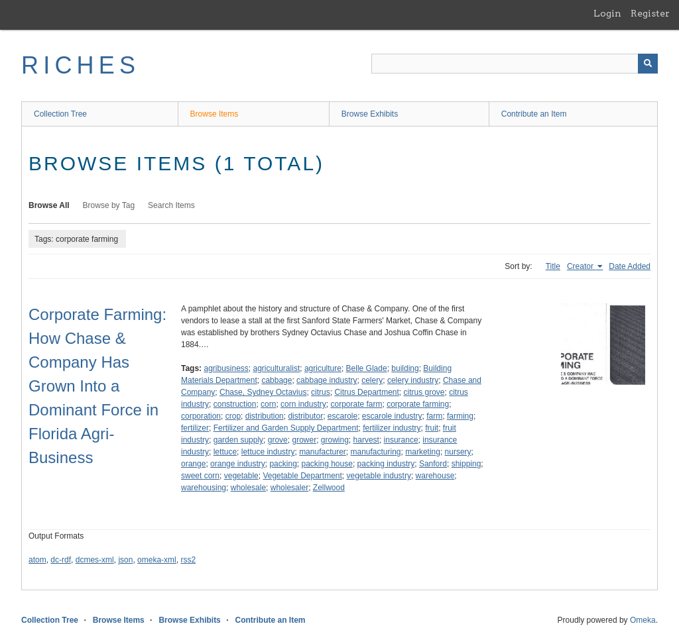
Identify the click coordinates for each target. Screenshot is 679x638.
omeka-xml (156, 559)
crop (233, 416)
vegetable (241, 475)
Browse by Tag (109, 205)
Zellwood (329, 487)
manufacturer (322, 451)
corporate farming (418, 404)
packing (282, 463)
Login (607, 13)
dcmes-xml (95, 559)
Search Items (171, 205)
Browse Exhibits (369, 114)
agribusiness (226, 368)
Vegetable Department (302, 475)
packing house (326, 463)
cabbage (276, 380)
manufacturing (376, 451)
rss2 (188, 559)
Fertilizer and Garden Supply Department (286, 428)
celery (372, 380)
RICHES (80, 65)
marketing (422, 451)
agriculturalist (276, 368)
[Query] (514, 64)
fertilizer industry (391, 428)
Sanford (433, 463)
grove (278, 440)
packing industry (386, 463)
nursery (458, 451)
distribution (264, 416)
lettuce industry (268, 451)
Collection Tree (60, 114)
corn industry (303, 404)
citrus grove (424, 392)
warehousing (203, 487)
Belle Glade (366, 368)
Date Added (629, 266)
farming (460, 416)
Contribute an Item (534, 114)
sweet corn (200, 475)
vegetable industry (379, 475)
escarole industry (392, 416)
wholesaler (289, 487)
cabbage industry (326, 380)
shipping (466, 463)
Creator (581, 266)
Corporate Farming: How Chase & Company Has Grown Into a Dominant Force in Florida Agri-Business (97, 385)
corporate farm (356, 404)
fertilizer (195, 428)
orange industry (237, 463)
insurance (401, 440)
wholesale (248, 487)
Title (553, 266)
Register (650, 13)
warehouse (435, 475)
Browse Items (214, 114)
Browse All (49, 205)
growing (335, 440)
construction (235, 404)
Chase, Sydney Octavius (262, 392)
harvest (366, 440)
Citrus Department (366, 392)
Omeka (643, 620)
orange (193, 463)
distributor (305, 416)
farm (434, 416)
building (404, 368)
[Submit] (648, 64)
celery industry (412, 380)
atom (37, 559)
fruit (431, 428)
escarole (342, 416)
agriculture (322, 368)
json (125, 559)
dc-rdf (60, 559)
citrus (320, 392)
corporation (201, 416)
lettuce (225, 451)
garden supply (238, 440)
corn (268, 404)
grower (304, 440)
